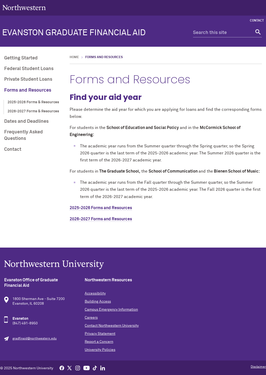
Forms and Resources (27, 90)
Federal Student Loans (29, 68)
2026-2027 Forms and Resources (101, 219)
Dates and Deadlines (26, 121)
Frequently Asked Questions (23, 135)
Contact (257, 20)
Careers (91, 317)
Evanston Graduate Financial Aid (74, 33)
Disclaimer (258, 367)
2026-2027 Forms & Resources (33, 111)
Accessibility (95, 293)
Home (74, 57)
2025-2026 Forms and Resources (101, 208)
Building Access (98, 301)
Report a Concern (99, 342)
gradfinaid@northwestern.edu (34, 338)
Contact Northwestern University (112, 326)
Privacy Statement (100, 334)
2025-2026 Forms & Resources (33, 102)
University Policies (100, 350)
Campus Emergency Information (111, 309)
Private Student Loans (28, 79)
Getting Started (21, 58)
